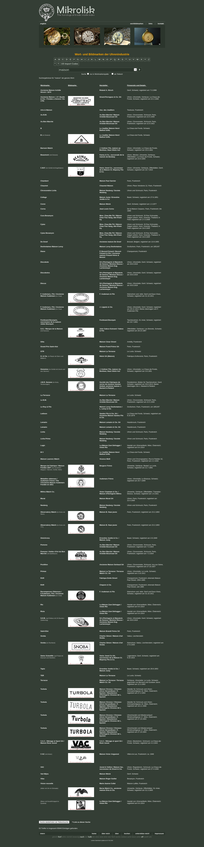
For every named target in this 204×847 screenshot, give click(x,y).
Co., (108, 155)
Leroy (108, 247)
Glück (114, 150)
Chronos (109, 689)
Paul (107, 181)
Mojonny (116, 170)
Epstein (103, 693)
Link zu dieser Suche (81, 822)
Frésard (109, 255)
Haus (109, 150)
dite (114, 218)
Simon (108, 636)
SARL (108, 130)
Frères (113, 347)
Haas (110, 512)
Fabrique (103, 578)
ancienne (109, 386)
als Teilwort (118, 74)
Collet (113, 783)
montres (111, 384)
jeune (115, 512)
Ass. (101, 110)
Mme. (102, 216)
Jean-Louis (104, 209)
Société (103, 382)
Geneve (105, 264)
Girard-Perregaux (106, 97)
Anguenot (115, 754)
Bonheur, (103, 150)
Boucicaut (110, 117)
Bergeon (103, 466)
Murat (108, 498)
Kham (119, 218)
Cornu (111, 209)
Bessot (102, 257)
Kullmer (104, 148)
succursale (115, 155)
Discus (119, 264)
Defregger (116, 445)
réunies (118, 384)
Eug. (116, 266)
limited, (103, 386)
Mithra (118, 494)
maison (115, 148)
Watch (102, 573)
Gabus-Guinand (110, 329)
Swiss (102, 168)
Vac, (121, 767)
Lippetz (104, 307)
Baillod (102, 130)
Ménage (109, 741)
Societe (117, 190)
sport (117, 741)
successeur (118, 168)
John (102, 329)
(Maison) (111, 356)
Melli (108, 459)
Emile (109, 578)
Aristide (103, 117)
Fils (121, 170)
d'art (121, 636)
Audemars (105, 294)
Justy (108, 197)
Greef (119, 242)
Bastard (103, 388)
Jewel (107, 168)
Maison (116, 115)
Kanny (102, 155)
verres (102, 384)
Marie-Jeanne (105, 783)
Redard (111, 388)
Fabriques (114, 382)
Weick (108, 204)
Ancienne (103, 242)
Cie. (111, 307)
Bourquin (112, 320)
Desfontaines (116, 247)
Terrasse (111, 351)
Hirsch (110, 90)
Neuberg (109, 190)
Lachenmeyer (105, 268)
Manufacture (112, 693)
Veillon (109, 767)
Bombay (111, 157)
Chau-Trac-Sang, (106, 218)
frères (115, 255)
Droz (108, 790)
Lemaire (109, 422)
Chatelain (108, 492)
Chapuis (103, 585)
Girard (113, 342)
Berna (102, 788)
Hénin (102, 356)
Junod (106, 743)
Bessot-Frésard (107, 251)
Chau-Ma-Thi (109, 216)
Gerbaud (117, 565)
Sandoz (103, 414)
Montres (113, 264)
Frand (108, 347)
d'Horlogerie (107, 262)
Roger (108, 779)
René (102, 743)
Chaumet (103, 186)
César (108, 342)
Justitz (102, 199)
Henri (117, 128)
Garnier (113, 181)
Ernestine (115, 197)
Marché (109, 115)
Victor (102, 492)
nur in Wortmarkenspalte (99, 74)
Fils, (110, 148)
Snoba (102, 638)
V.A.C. (102, 741)
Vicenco (103, 459)
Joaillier (105, 128)
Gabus (120, 329)
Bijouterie (119, 262)
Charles (103, 636)
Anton (102, 447)
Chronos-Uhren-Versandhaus (111, 690)
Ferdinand (104, 320)
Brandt (108, 631)
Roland (102, 90)
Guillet (113, 779)
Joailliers (110, 110)
